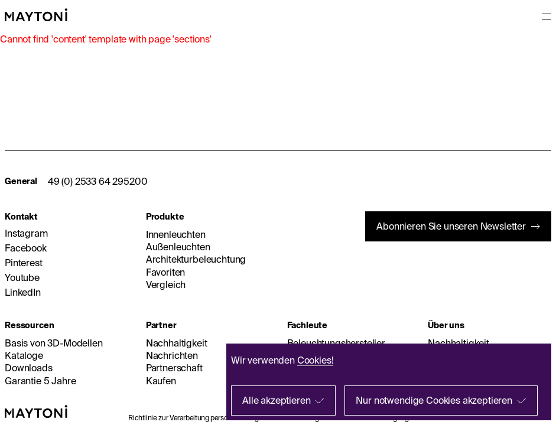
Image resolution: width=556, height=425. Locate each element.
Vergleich (166, 284)
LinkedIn (23, 292)
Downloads (29, 367)
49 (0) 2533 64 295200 (98, 181)
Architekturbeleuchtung (196, 259)
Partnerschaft (174, 367)
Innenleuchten (176, 234)
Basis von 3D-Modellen (54, 343)
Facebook (26, 248)
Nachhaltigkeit (176, 343)
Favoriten (166, 272)
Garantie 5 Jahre (40, 380)
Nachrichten (172, 355)
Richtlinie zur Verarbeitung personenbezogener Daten (210, 417)
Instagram (26, 233)
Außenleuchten (178, 246)
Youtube (22, 277)
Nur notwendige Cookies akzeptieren (434, 400)
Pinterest (24, 262)
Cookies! (315, 360)
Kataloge (24, 355)
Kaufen (161, 380)
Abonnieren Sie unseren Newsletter (451, 226)
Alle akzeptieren (276, 400)
